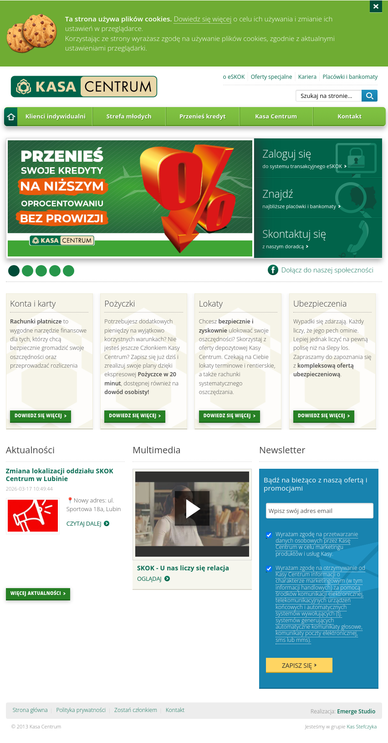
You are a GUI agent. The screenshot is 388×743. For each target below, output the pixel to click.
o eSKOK (234, 77)
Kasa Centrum (276, 116)
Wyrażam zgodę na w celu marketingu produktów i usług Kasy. (317, 544)
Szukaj (370, 96)
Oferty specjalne (271, 77)
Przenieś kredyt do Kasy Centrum (130, 198)
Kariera (307, 77)
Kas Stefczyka (362, 726)
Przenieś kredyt (202, 116)
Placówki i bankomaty (350, 77)
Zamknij (376, 6)
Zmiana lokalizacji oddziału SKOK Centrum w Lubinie (59, 474)
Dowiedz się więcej (202, 18)
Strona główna (10, 117)
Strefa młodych (129, 116)
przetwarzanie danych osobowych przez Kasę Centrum (317, 540)
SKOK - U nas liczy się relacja (183, 568)
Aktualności (30, 450)
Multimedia (157, 450)
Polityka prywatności (81, 710)
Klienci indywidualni (56, 116)
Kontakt (349, 116)
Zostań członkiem (135, 710)
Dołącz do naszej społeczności (327, 269)
